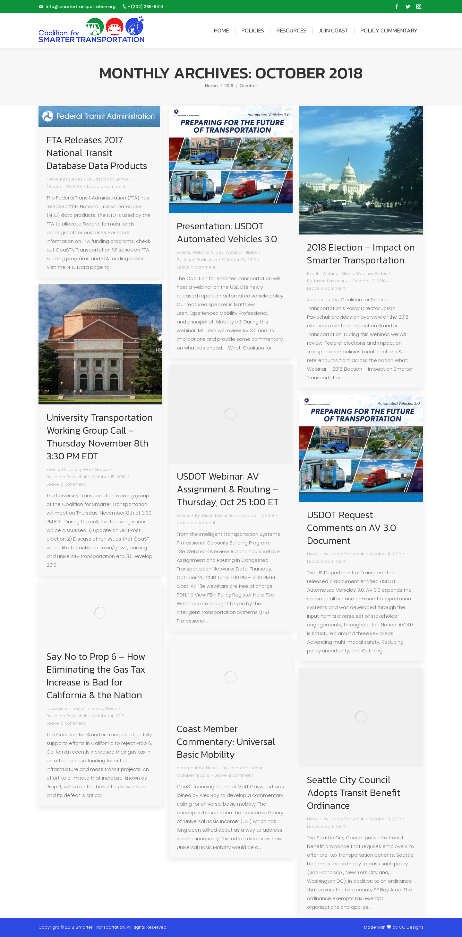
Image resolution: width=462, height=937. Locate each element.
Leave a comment (106, 186)
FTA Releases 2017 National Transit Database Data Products (97, 153)
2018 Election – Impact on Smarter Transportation (361, 254)
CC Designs (411, 927)
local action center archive (75, 708)
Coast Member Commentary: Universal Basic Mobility (226, 741)
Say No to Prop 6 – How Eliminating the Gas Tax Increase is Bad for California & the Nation (96, 676)
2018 (228, 86)
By (107, 179)
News (52, 179)
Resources (71, 179)
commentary (190, 768)
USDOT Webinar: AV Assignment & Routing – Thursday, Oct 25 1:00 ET (228, 489)
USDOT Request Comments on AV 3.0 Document (351, 527)
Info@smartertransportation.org (81, 7)
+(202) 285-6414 (146, 7)
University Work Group (85, 469)
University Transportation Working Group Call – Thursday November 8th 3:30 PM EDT (100, 437)
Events (183, 252)
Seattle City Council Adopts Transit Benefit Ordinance (353, 792)
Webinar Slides (208, 252)
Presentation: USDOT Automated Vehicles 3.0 (227, 232)
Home (211, 86)
